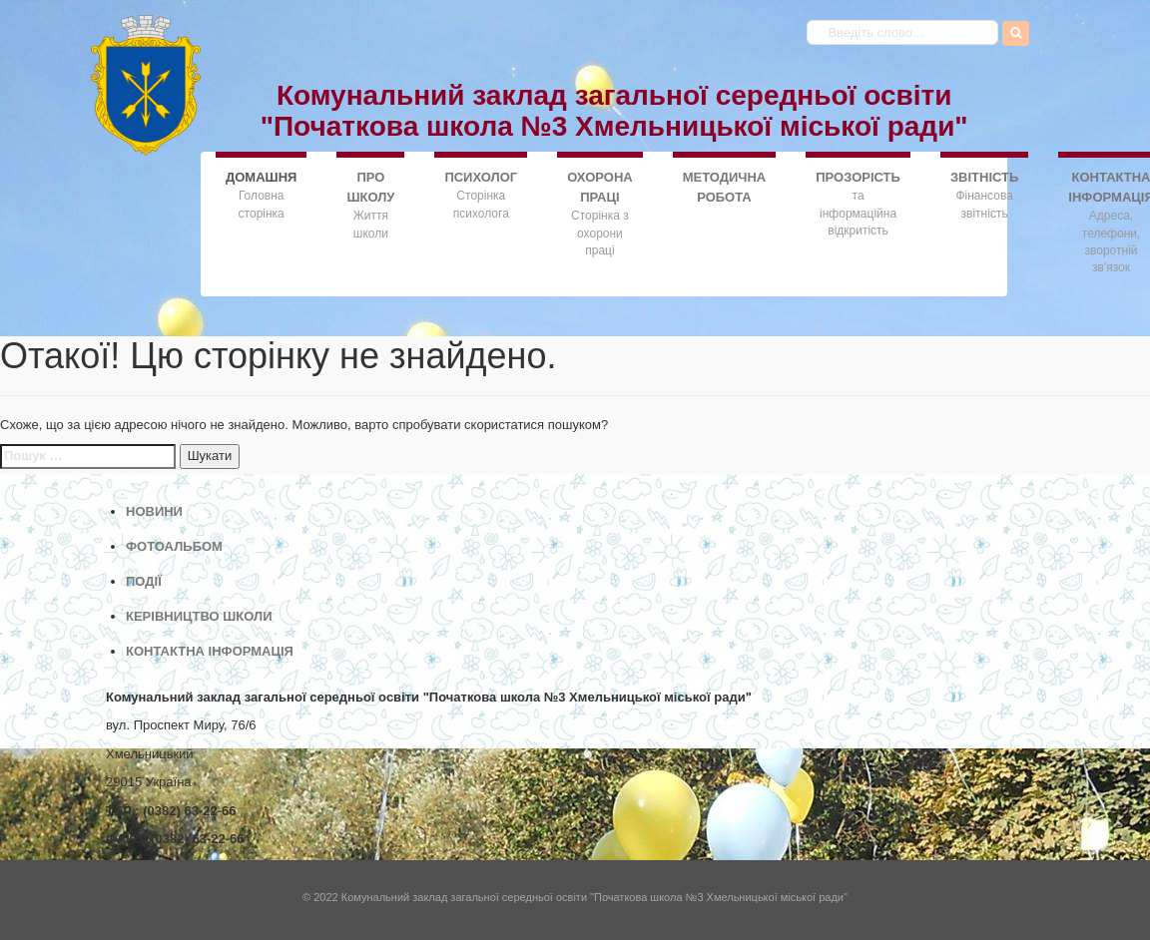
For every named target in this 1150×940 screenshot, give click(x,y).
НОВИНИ (154, 511)
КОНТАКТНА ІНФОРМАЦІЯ (209, 651)
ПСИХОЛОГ (480, 177)
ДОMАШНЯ (261, 176)
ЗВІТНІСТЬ (984, 177)
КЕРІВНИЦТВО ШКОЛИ (199, 616)
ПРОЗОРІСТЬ (858, 177)
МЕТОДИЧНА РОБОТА (725, 187)
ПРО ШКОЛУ (370, 187)
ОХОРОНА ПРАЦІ (599, 187)
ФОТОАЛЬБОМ (174, 546)
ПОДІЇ (144, 581)
